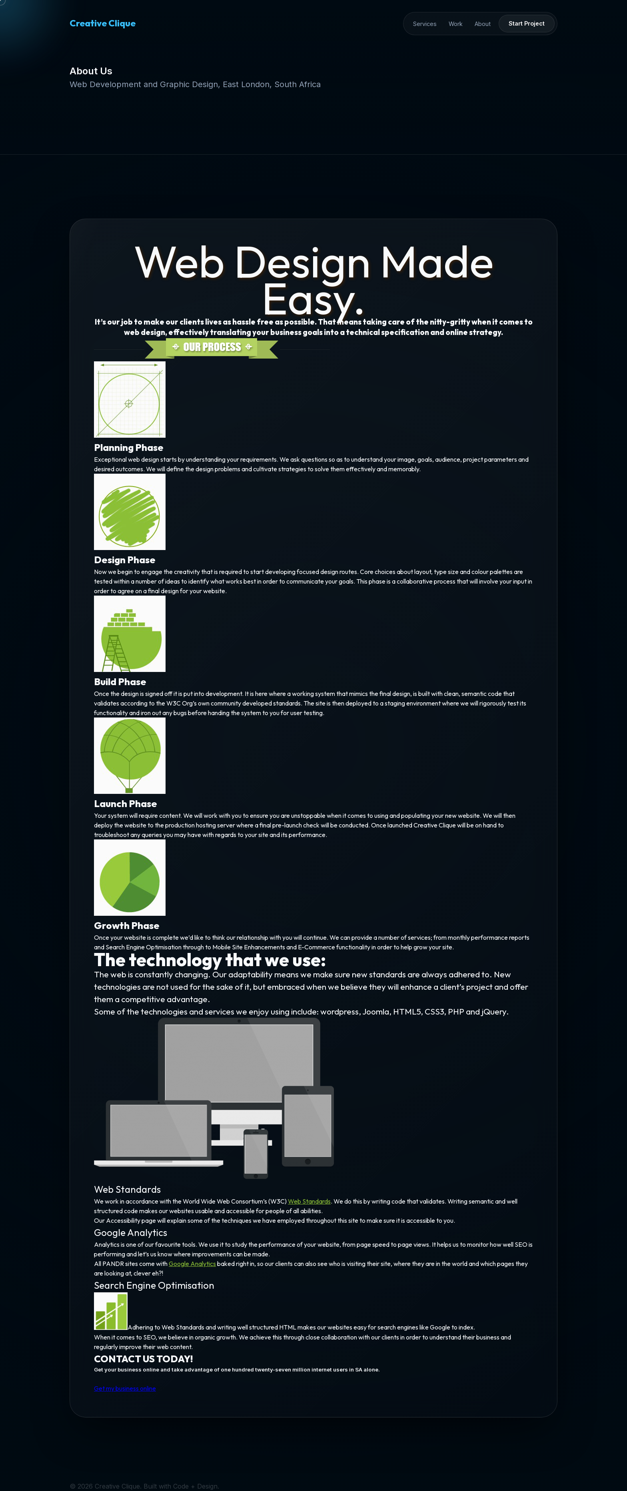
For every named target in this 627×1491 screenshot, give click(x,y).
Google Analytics (193, 1266)
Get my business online (126, 1389)
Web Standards (309, 1204)
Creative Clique (103, 23)
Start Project (527, 23)
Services (425, 23)
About (483, 23)
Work (456, 23)
